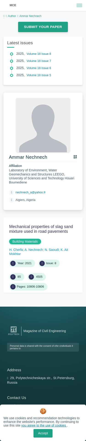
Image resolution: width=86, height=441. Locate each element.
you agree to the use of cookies (44, 425)
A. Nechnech (34, 250)
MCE (13, 5)
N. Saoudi (52, 250)
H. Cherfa (16, 250)
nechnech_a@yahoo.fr (31, 192)
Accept (43, 433)
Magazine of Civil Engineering (44, 331)
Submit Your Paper (43, 27)
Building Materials (25, 241)
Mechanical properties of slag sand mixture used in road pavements (41, 229)
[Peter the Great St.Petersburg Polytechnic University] (13, 335)
